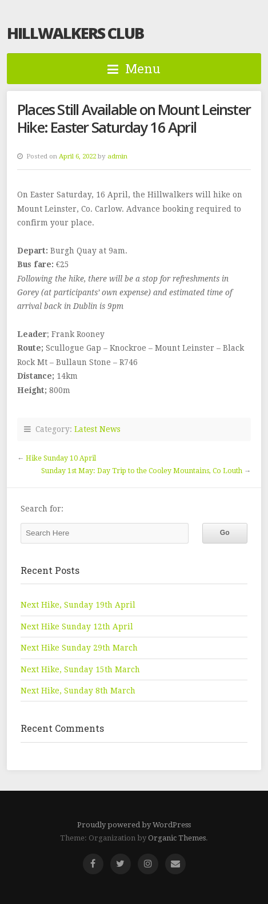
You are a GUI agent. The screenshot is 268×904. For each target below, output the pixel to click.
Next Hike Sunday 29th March (79, 647)
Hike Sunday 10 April (61, 458)
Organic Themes (177, 838)
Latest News (97, 429)
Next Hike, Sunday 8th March (78, 690)
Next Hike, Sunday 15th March (80, 669)
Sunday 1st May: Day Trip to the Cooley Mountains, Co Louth (141, 471)
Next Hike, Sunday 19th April (78, 604)
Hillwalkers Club (75, 32)
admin (117, 156)
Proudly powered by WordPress (134, 824)
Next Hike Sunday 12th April (77, 626)
